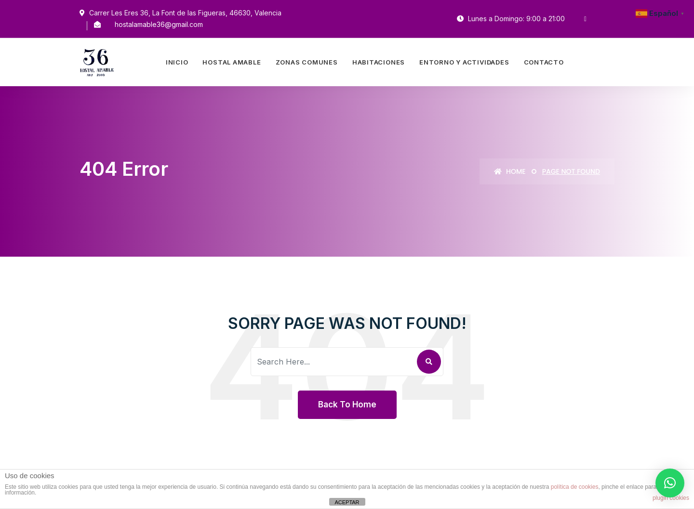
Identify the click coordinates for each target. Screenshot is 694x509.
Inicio (177, 62)
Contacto (544, 62)
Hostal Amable (231, 62)
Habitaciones (378, 62)
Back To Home (347, 404)
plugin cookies (671, 498)
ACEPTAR (346, 502)
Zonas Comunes (307, 62)
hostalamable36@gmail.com (159, 24)
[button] (669, 483)
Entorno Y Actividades (464, 62)
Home (509, 171)
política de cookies (575, 486)
